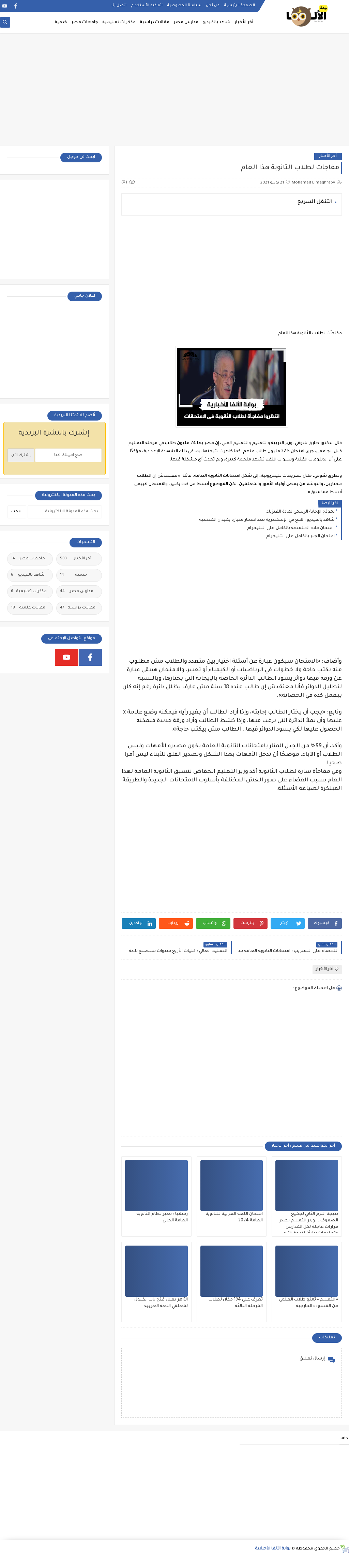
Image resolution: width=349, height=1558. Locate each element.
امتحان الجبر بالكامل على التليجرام (300, 536)
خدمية (61, 22)
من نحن (212, 5)
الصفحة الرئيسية (239, 5)
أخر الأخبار (243, 22)
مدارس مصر (185, 22)
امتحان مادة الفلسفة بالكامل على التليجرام (291, 528)
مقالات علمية (28, 608)
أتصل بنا (118, 5)
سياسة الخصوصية (184, 5)
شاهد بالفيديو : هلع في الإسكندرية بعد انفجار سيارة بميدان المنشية (267, 520)
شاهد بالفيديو (216, 22)
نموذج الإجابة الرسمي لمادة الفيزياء (300, 512)
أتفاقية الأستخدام (147, 5)
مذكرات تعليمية (119, 22)
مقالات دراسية (154, 22)
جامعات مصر (84, 22)
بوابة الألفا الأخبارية (272, 1549)
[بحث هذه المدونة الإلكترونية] (65, 511)
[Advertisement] (174, 93)
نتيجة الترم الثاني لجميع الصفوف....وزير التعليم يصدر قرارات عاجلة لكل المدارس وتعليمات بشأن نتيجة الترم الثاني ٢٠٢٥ (308, 1227)
